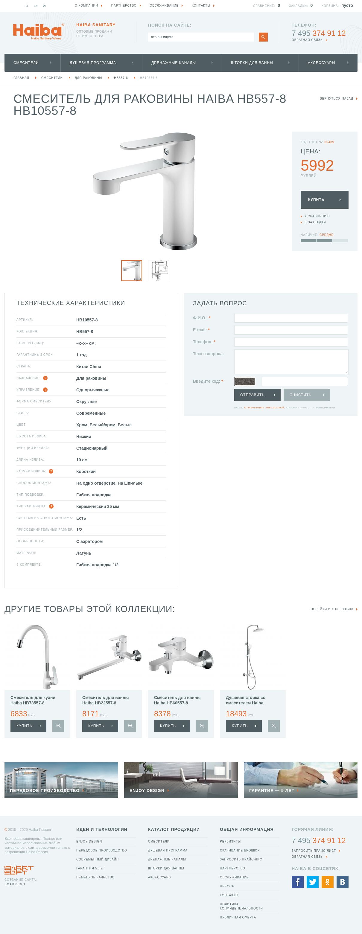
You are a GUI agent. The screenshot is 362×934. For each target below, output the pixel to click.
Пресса (227, 886)
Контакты (229, 895)
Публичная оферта (238, 917)
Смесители (26, 63)
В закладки (315, 222)
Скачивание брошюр (240, 850)
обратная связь (307, 40)
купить (24, 726)
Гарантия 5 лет (90, 868)
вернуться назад (336, 98)
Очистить (300, 395)
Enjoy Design (89, 841)
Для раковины (88, 78)
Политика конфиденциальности (241, 906)
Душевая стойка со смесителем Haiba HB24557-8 (245, 703)
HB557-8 (121, 78)
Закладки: (298, 5)
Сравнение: (264, 5)
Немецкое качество (95, 877)
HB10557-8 (149, 78)
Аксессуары (321, 63)
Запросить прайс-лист (242, 859)
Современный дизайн (97, 859)
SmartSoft (14, 884)
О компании (86, 5)
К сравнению (317, 216)
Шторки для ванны (252, 63)
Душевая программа (93, 63)
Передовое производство (101, 850)
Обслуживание (234, 877)
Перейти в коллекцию (332, 609)
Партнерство (232, 868)
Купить (316, 200)
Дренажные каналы (173, 63)
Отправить (252, 395)
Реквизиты (230, 841)
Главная (21, 78)
